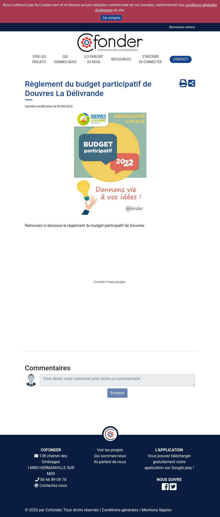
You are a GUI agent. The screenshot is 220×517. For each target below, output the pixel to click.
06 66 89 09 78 (53, 479)
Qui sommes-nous (110, 456)
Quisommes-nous (65, 59)
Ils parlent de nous (110, 461)
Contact (180, 59)
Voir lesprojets (39, 59)
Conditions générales (120, 510)
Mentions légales (156, 510)
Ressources (121, 59)
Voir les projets (110, 450)
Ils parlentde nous (93, 59)
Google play (181, 467)
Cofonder (54, 510)
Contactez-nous (53, 485)
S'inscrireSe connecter (150, 59)
